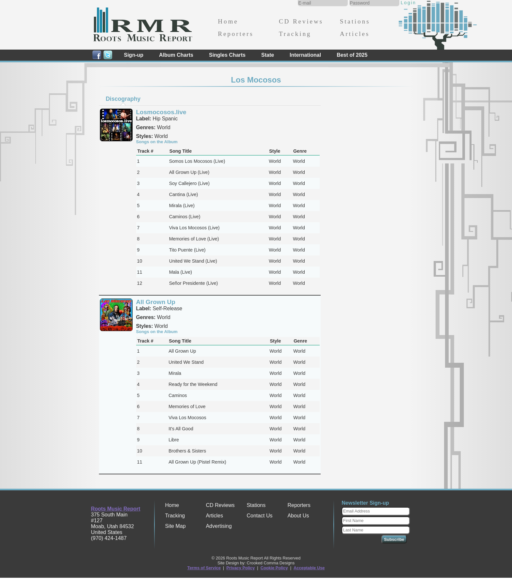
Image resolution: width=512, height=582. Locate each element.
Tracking (295, 33)
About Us (298, 515)
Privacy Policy (240, 567)
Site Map (175, 526)
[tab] (123, 98)
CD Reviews (301, 21)
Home (228, 21)
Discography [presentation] (123, 99)
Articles (355, 33)
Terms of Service (204, 567)
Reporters (235, 33)
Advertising (219, 526)
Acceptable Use (309, 567)
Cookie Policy (274, 567)
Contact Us (259, 515)
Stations (355, 21)
